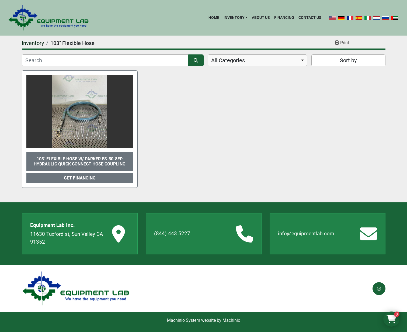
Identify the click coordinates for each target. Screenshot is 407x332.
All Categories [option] (228, 60)
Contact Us (309, 17)
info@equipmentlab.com (306, 233)
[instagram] (379, 288)
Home (213, 17)
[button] (236, 17)
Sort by (348, 60)
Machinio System (183, 320)
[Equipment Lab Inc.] (76, 288)
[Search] (105, 60)
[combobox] (257, 60)
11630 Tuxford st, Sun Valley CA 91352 (66, 238)
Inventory (234, 17)
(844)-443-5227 (172, 233)
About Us (261, 17)
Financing (284, 17)
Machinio (231, 320)
